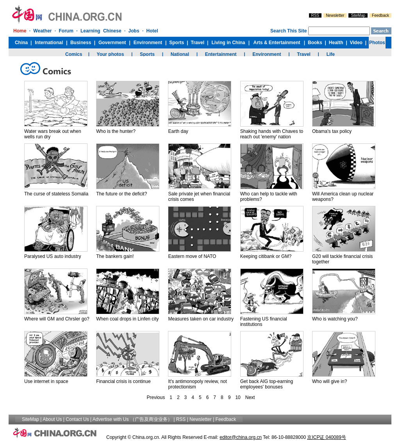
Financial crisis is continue (123, 381)
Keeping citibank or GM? (265, 256)
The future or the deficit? (121, 194)
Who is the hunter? (116, 131)
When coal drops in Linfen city (127, 319)
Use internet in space (46, 381)
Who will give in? (329, 381)
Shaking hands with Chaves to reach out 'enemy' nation (271, 134)
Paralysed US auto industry (52, 256)
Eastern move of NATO (192, 256)
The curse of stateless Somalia (56, 194)
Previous (156, 397)
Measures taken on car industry (200, 319)
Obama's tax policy (332, 131)
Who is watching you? (335, 319)
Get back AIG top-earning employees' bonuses (266, 384)
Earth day (178, 131)
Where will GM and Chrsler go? (56, 319)
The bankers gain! (115, 256)
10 (237, 397)
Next (250, 397)
